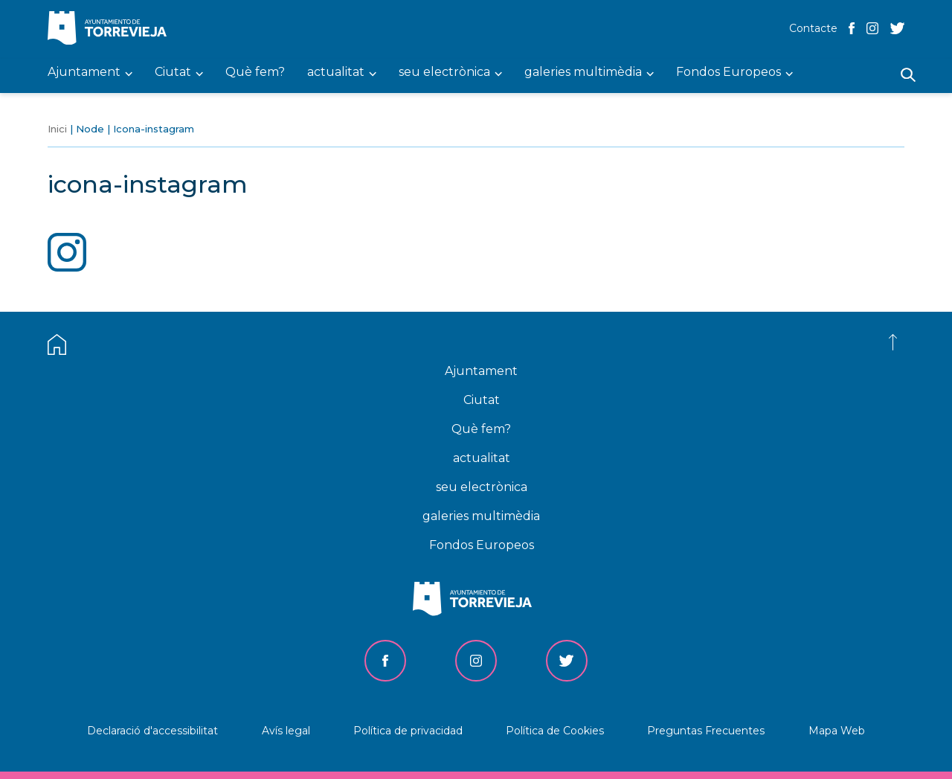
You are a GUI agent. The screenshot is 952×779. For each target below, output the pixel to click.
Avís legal (286, 730)
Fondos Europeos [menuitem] (728, 72)
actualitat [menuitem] (335, 72)
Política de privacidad (408, 730)
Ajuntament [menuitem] (84, 72)
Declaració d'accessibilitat (152, 730)
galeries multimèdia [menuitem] (583, 72)
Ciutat (481, 400)
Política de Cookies (555, 730)
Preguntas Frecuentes (706, 730)
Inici (57, 129)
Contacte (813, 28)
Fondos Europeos (481, 545)
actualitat (481, 458)
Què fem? (481, 429)
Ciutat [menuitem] (173, 72)
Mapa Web (836, 730)
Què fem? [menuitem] (255, 72)
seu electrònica (481, 487)
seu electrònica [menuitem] (444, 72)
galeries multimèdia (481, 516)
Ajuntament (481, 371)
